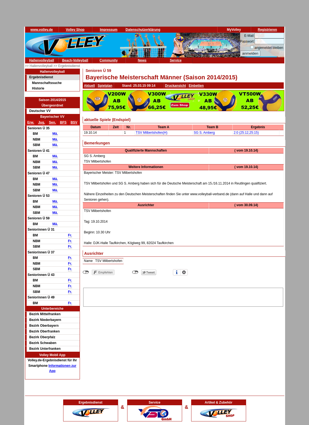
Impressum (108, 30)
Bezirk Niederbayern (45, 320)
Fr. (70, 235)
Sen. (52, 122)
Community (109, 60)
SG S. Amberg (204, 133)
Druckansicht (175, 86)
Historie (38, 88)
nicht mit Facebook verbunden (86, 272)
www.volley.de (41, 30)
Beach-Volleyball (75, 60)
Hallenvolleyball (41, 60)
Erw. (30, 122)
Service (176, 60)
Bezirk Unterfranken (45, 349)
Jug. (41, 122)
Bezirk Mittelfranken (45, 314)
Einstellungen (184, 272)
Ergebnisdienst (41, 77)
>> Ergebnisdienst (67, 66)
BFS (63, 122)
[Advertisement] (183, 296)
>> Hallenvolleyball (39, 66)
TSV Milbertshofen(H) (151, 133)
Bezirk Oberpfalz (42, 337)
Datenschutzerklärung (143, 30)
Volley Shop (75, 30)
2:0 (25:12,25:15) (246, 133)
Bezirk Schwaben (43, 343)
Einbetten (196, 86)
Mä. (55, 134)
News (142, 60)
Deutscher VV (40, 111)
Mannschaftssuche (47, 83)
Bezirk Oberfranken (44, 331)
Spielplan (105, 86)
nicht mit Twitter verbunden (135, 272)
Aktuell (89, 86)
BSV (74, 122)
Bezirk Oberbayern (44, 326)
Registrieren (267, 30)
